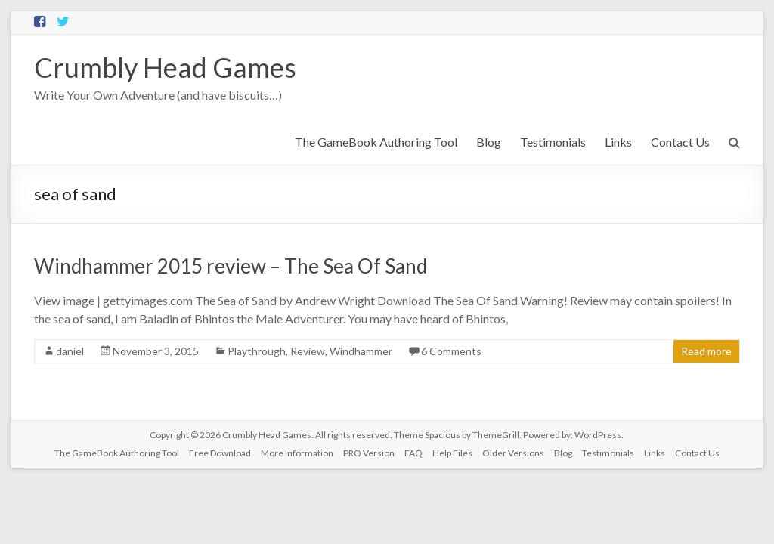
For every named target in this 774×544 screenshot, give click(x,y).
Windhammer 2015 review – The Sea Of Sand (230, 266)
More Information (297, 453)
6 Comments (451, 351)
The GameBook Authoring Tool (376, 141)
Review (307, 351)
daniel (70, 351)
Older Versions (513, 453)
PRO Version (369, 453)
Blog (488, 141)
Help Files (452, 453)
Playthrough (257, 351)
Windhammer (361, 351)
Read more (706, 351)
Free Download (220, 453)
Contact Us (680, 141)
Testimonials (553, 141)
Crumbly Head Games (165, 67)
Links (618, 141)
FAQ (413, 453)
